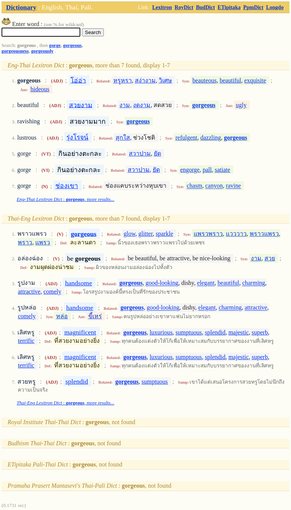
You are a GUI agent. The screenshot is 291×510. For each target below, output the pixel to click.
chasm (194, 186)
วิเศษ (165, 80)
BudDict (205, 7)
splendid (215, 332)
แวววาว (236, 233)
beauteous (204, 80)
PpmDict (253, 7)
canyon (214, 186)
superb (260, 332)
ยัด (157, 153)
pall (207, 169)
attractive (29, 291)
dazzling (210, 137)
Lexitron (162, 7)
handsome (78, 283)
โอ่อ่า (78, 80)
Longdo (274, 7)
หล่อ (62, 316)
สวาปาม (140, 153)
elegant (205, 283)
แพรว (42, 242)
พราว (25, 242)
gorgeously (42, 51)
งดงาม (141, 105)
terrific (26, 340)
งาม (124, 105)
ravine (233, 186)
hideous (40, 89)
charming (253, 283)
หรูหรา (122, 80)
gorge (55, 45)
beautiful (230, 80)
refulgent (186, 137)
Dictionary (21, 7)
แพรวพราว (208, 233)
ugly (241, 105)
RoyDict (184, 7)
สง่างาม (145, 80)
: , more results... (65, 199)
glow (129, 233)
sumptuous (188, 332)
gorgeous (72, 45)
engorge (189, 169)
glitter (145, 233)
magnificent (80, 332)
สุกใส (123, 137)
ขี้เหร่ (95, 316)
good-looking (162, 283)
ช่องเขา (66, 186)
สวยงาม (80, 105)
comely (52, 291)
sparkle (164, 233)
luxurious (161, 332)
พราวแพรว (264, 233)
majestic (238, 332)
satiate (222, 169)
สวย (269, 258)
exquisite (255, 80)
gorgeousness (15, 51)
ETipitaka (229, 7)
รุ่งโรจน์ (77, 137)
